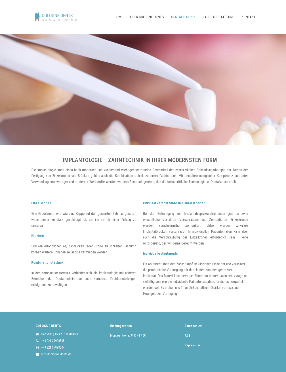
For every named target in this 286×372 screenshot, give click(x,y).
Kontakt (249, 17)
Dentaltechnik (183, 17)
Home (118, 17)
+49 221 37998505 (53, 341)
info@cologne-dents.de (56, 354)
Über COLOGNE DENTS (147, 17)
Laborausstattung (218, 17)
